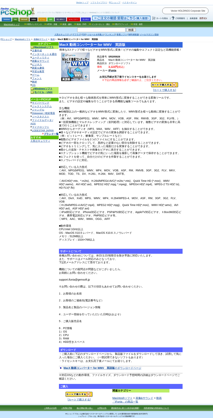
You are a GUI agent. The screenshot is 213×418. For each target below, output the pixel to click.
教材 (34, 81)
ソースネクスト (40, 116)
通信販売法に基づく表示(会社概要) (125, 408)
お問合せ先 (101, 408)
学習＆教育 (38, 71)
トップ (82, 2)
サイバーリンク (40, 102)
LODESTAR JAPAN (43, 130)
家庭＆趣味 (38, 67)
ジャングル (38, 109)
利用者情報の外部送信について (156, 408)
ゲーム (35, 74)
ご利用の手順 (66, 408)
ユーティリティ (40, 57)
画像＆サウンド (40, 61)
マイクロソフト (40, 127)
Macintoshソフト (23, 39)
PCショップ (6, 39)
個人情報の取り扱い (85, 408)
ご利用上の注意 (50, 408)
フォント (37, 78)
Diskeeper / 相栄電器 (43, 113)
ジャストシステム (42, 106)
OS (34, 85)
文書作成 (37, 50)
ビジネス (37, 64)
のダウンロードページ (102, 367)
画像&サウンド (41, 39)
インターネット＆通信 (44, 54)
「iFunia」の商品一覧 (125, 401)
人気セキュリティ (40, 141)
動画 (53, 39)
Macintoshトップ (12, 24)
